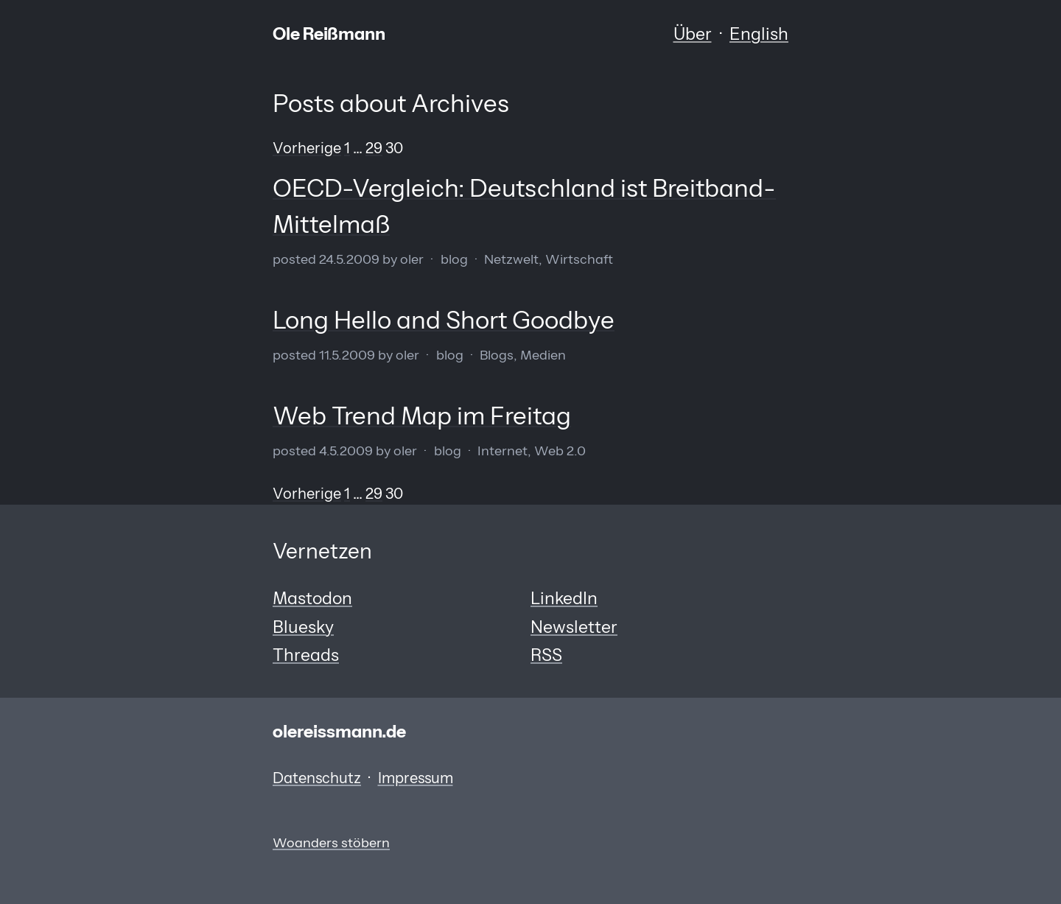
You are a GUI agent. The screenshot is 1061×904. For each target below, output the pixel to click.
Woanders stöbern (331, 842)
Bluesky (303, 627)
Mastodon (312, 598)
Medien (543, 354)
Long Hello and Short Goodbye (443, 319)
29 (373, 148)
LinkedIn (564, 598)
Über (692, 34)
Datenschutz (317, 778)
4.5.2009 (346, 450)
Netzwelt (511, 259)
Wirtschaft (579, 259)
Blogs (497, 354)
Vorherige (307, 148)
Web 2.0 (560, 450)
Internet (502, 450)
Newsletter (573, 627)
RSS (546, 655)
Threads (306, 655)
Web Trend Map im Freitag (422, 415)
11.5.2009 (347, 354)
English (758, 34)
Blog (454, 259)
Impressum (415, 778)
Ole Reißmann (329, 34)
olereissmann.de (339, 731)
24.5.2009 (349, 259)
